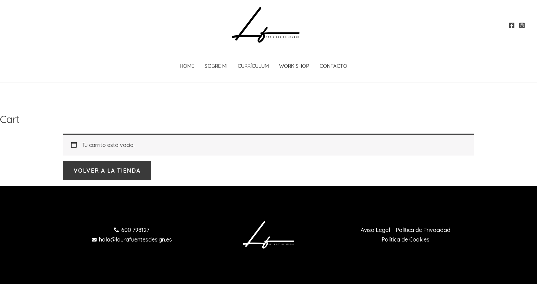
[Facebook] (512, 25)
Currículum (253, 66)
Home (187, 66)
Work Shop (294, 66)
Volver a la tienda (107, 170)
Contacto (333, 66)
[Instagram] (522, 25)
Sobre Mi (215, 66)
